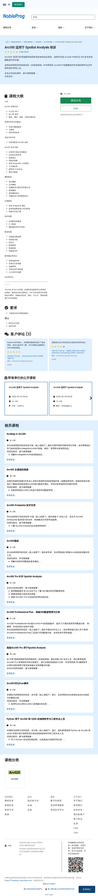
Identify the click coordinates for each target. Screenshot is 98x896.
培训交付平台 (57, 809)
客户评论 (78, 818)
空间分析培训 (28, 42)
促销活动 (9, 805)
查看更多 (9, 76)
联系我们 (87, 889)
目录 (30, 809)
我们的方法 (33, 800)
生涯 (76, 823)
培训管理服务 (57, 805)
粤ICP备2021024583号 (33, 889)
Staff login (49, 894)
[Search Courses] (63, 17)
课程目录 (7, 27)
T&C (76, 832)
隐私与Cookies (49, 884)
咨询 (34, 27)
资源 (7, 814)
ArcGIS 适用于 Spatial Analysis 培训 (68, 42)
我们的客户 (79, 814)
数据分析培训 (16, 42)
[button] (90, 398)
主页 (7, 42)
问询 (76, 108)
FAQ (76, 828)
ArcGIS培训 (48, 42)
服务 (60, 27)
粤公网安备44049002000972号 (61, 889)
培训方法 (9, 809)
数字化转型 (56, 800)
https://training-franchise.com (18, 880)
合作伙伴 (78, 809)
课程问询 (76, 100)
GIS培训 (38, 42)
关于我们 (89, 27)
